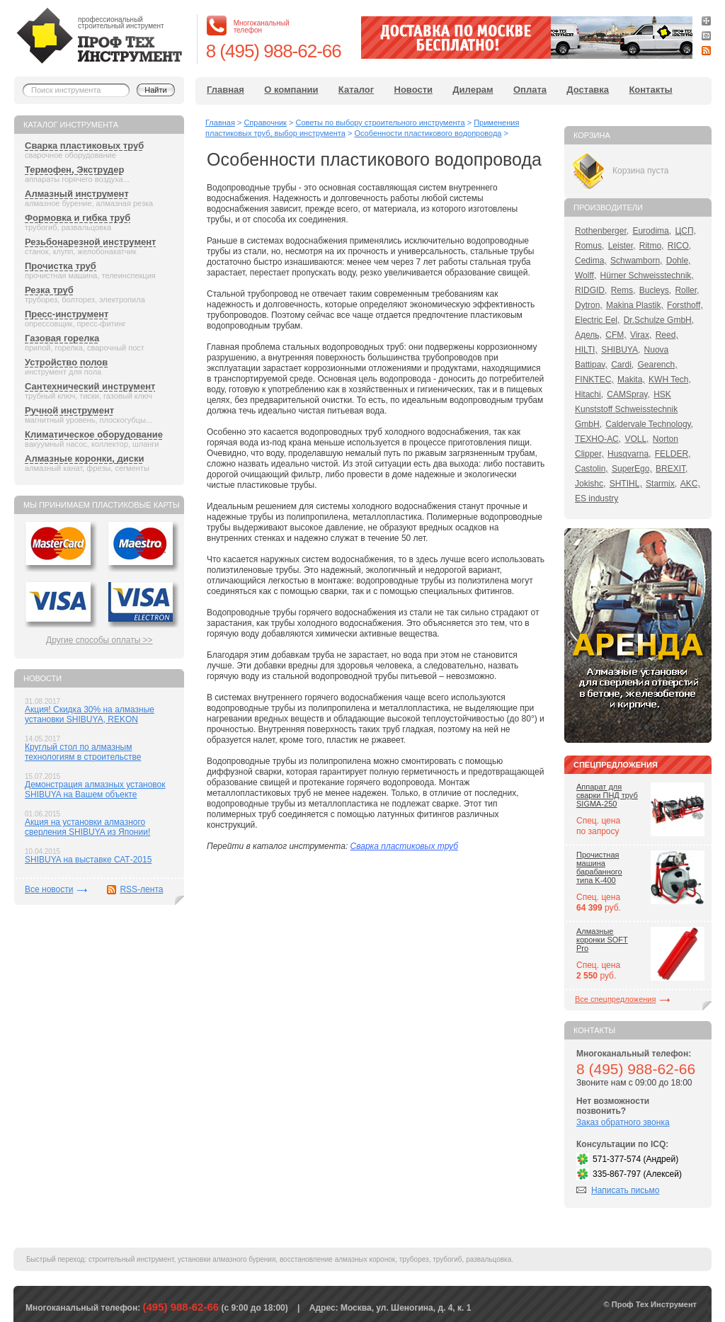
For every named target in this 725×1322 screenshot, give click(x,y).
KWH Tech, (670, 379)
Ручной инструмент (69, 410)
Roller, (687, 290)
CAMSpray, (628, 394)
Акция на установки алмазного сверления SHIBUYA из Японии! (87, 827)
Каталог (356, 89)
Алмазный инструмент (77, 193)
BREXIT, (671, 469)
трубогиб (447, 1259)
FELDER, (673, 454)
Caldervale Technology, (649, 424)
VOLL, (636, 439)
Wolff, (585, 275)
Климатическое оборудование (94, 434)
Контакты (650, 89)
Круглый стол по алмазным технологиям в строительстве (83, 752)
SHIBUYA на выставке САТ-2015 (88, 860)
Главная (225, 89)
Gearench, (658, 365)
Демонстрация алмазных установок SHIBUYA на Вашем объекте (95, 789)
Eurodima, (651, 231)
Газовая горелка (62, 338)
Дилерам (472, 89)
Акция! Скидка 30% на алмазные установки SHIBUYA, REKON (89, 714)
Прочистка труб (60, 266)
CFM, (615, 335)
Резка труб (49, 290)
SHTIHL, (626, 484)
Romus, (589, 246)
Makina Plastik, (634, 305)
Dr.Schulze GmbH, (659, 320)
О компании (291, 89)
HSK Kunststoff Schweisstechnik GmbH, (626, 409)
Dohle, (678, 261)
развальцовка (488, 1259)
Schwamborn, (636, 261)
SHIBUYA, (620, 350)
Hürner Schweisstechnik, (647, 275)
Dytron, (589, 305)
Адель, (588, 335)
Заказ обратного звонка (623, 1122)
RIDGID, (591, 290)
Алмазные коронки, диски (84, 458)
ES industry (596, 498)
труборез (414, 1259)
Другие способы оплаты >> (99, 640)
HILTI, (586, 350)
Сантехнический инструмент (90, 386)
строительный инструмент (131, 1259)
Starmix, (661, 484)
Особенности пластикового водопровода (427, 133)
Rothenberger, (602, 231)
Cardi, (622, 365)
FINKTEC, (594, 379)
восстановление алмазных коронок (337, 1259)
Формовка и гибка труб (77, 217)
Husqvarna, (629, 454)
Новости (413, 89)
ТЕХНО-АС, (598, 439)
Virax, (640, 335)
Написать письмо (625, 1190)
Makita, (631, 379)
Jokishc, (590, 484)
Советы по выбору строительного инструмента (379, 122)
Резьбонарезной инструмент (90, 242)
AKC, (690, 484)
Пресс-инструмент (66, 314)
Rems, (623, 290)
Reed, (667, 335)
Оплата (530, 89)
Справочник (265, 122)
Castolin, (591, 469)
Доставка (587, 89)
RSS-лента (141, 889)
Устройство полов (66, 362)
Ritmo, (651, 246)
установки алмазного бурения (226, 1259)
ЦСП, (685, 231)
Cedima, (591, 261)
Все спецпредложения (615, 999)
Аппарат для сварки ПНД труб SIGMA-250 (607, 795)
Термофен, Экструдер (74, 169)
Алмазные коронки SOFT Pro (602, 939)
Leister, (622, 246)
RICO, (679, 246)
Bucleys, (655, 290)
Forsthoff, (684, 305)
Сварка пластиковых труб (84, 145)
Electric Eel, (597, 320)
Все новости (49, 889)
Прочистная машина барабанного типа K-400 (599, 867)
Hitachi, (589, 394)
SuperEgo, (632, 469)
